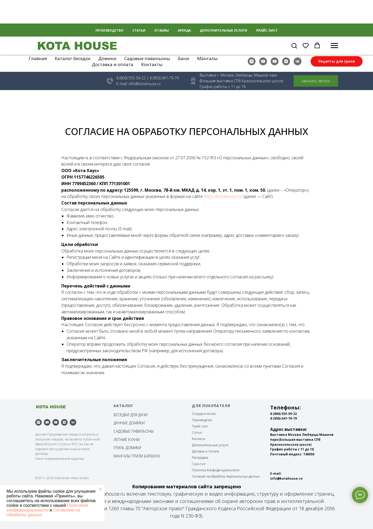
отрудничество (205, 414)
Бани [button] (183, 58)
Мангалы (207, 58)
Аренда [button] (184, 30)
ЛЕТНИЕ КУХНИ (127, 439)
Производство (202, 420)
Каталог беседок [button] (73, 58)
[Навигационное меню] (334, 45)
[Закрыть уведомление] (100, 489)
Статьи (138, 30)
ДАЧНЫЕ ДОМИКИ (129, 422)
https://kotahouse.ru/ (223, 196)
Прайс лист (266, 30)
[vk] (297, 61)
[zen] (286, 61)
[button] (294, 45)
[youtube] (263, 61)
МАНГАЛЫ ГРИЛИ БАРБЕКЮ (137, 456)
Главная (38, 58)
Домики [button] (107, 58)
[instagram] (252, 61)
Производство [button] (109, 30)
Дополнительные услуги (210, 445)
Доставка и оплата (112, 64)
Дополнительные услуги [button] (223, 30)
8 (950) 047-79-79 (283, 418)
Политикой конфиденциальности (47, 507)
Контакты (152, 64)
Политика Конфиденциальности (216, 470)
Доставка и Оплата (205, 451)
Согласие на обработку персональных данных (226, 476)
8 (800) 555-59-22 (131, 77)
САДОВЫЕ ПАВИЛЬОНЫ (134, 431)
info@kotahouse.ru (145, 83)
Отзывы (161, 30)
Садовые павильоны (147, 58)
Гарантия (198, 464)
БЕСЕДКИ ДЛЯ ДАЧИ (130, 414)
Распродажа (200, 457)
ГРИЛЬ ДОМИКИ (127, 447)
